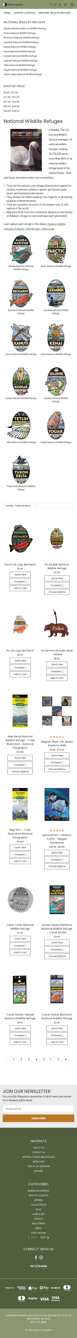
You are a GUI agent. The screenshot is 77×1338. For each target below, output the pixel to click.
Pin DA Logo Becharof (20, 650)
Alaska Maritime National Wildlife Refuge (25, 28)
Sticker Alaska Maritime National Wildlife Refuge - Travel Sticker (56, 928)
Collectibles (38, 1205)
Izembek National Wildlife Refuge (21, 42)
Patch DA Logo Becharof (20, 564)
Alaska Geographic (38, 1191)
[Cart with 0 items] (65, 4)
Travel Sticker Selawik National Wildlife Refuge (20, 1016)
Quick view (20, 574)
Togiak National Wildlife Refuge (20, 69)
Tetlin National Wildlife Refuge (19, 65)
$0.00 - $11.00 (11, 92)
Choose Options (56, 591)
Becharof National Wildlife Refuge (21, 37)
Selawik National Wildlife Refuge (21, 60)
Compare (20, 581)
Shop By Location (38, 1195)
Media (38, 1228)
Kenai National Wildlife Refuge (19, 51)
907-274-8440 (38, 1266)
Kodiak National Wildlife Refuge (20, 56)
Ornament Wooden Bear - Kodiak (57, 652)
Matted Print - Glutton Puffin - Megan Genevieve (56, 838)
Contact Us (38, 1152)
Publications (38, 1233)
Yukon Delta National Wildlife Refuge (23, 74)
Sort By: (10, 505)
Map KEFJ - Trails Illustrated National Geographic (20, 833)
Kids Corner (38, 1223)
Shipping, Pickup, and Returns (38, 1157)
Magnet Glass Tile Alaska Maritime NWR (57, 743)
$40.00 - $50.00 (11, 111)
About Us (38, 1147)
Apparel (38, 1200)
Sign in (31, 1166)
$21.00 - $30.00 (11, 101)
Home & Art (38, 1214)
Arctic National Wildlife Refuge (20, 33)
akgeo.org (39, 1161)
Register (45, 1166)
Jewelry (38, 1219)
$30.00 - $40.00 (11, 106)
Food (38, 1209)
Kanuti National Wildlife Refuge (20, 46)
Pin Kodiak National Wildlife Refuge (57, 566)
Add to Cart (20, 588)
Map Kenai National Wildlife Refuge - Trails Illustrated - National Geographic (20, 742)
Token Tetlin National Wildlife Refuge (20, 927)
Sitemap (38, 1171)
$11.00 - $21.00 (11, 97)
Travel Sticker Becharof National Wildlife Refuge (56, 1016)
